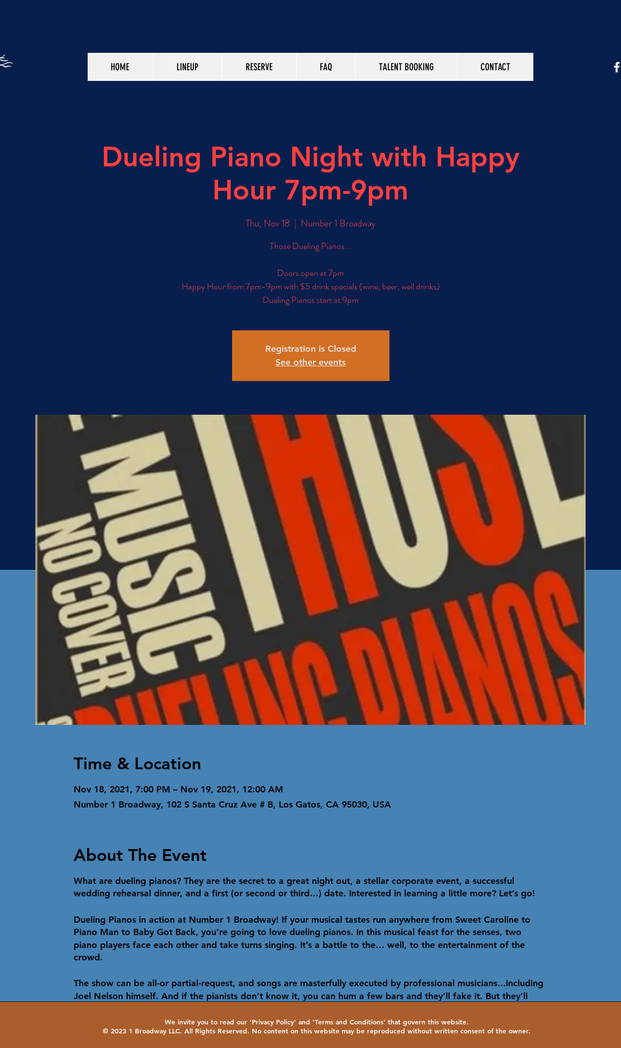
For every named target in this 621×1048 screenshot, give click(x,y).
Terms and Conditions (349, 1021)
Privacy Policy (273, 1021)
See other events (310, 362)
